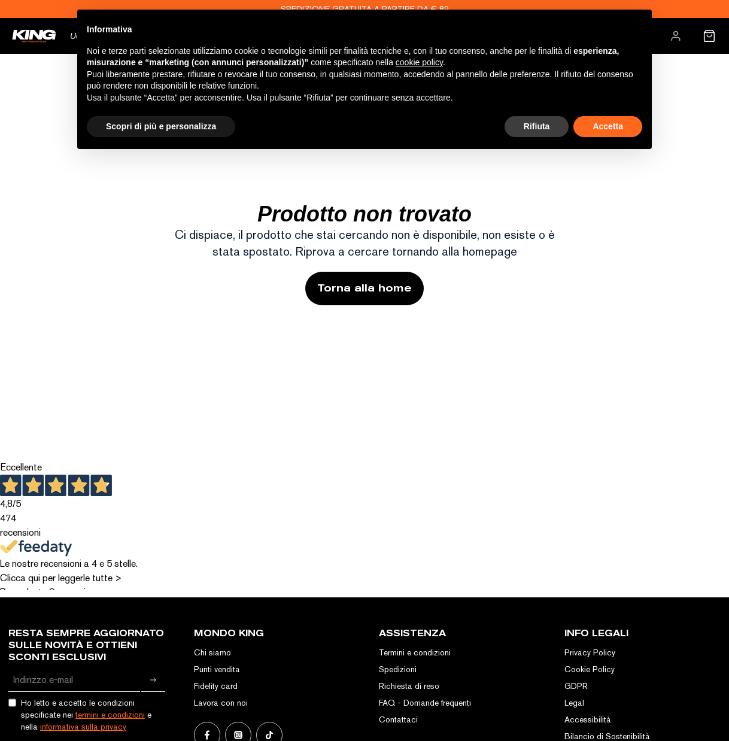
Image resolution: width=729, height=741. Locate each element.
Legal (574, 702)
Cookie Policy (589, 669)
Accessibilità (587, 719)
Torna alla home (364, 288)
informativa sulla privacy (83, 726)
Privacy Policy (589, 652)
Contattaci (398, 719)
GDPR (576, 686)
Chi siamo (212, 652)
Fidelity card (216, 686)
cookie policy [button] (419, 62)
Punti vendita (217, 669)
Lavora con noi (221, 702)
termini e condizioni (110, 714)
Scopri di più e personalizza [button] (161, 126)
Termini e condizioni (415, 652)
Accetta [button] (608, 126)
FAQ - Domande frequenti (425, 702)
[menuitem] (675, 36)
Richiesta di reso (409, 686)
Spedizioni (398, 669)
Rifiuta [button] (537, 126)
